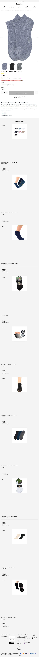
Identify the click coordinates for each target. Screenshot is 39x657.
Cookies (25, 640)
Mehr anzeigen (4, 113)
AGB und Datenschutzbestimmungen (21, 637)
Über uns (25, 636)
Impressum (18, 646)
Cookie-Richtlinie (19, 645)
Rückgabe (18, 641)
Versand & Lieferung (18, 640)
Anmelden (12, 642)
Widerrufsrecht (19, 643)
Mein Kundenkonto (19, 649)
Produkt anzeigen (5, 170)
